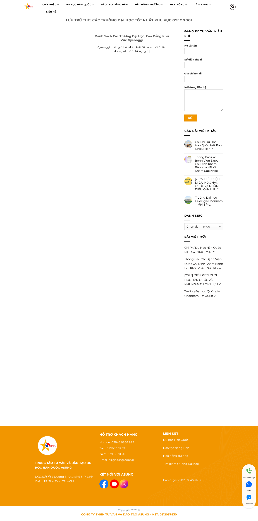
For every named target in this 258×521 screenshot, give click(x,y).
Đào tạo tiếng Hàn (176, 448)
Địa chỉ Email (203, 78)
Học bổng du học (175, 455)
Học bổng (178, 4)
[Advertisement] (203, 357)
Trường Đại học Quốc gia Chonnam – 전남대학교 (209, 201)
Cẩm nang (202, 4)
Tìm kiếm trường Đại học (181, 464)
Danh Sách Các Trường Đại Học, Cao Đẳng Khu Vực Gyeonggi (132, 38)
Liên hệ (51, 11)
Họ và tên (203, 50)
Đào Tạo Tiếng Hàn (114, 4)
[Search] (233, 7)
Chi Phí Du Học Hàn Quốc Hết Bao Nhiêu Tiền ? (208, 145)
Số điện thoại (203, 64)
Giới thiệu (50, 4)
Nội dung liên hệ (203, 99)
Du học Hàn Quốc (80, 4)
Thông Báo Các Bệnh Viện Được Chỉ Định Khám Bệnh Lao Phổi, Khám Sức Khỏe (206, 164)
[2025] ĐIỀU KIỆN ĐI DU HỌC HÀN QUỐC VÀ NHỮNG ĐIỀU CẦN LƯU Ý (208, 184)
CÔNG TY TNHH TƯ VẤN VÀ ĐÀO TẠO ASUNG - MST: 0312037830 (129, 514)
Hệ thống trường (149, 4)
